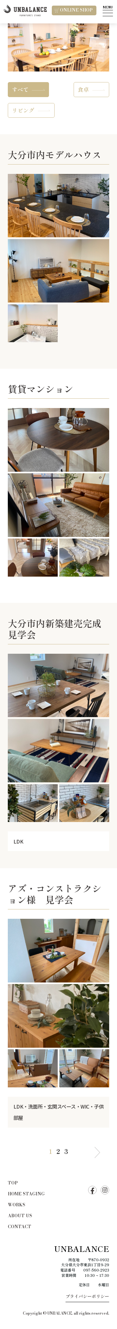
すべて (20, 89)
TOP (13, 1182)
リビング (23, 110)
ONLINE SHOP (73, 10)
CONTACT (19, 1226)
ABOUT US (20, 1215)
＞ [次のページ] (97, 1153)
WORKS (16, 1204)
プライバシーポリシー (87, 1296)
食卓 (83, 89)
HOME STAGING (26, 1193)
